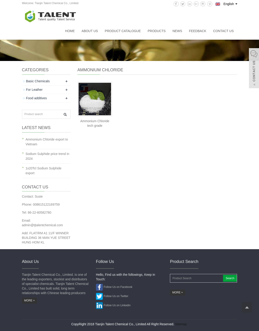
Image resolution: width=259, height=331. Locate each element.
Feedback (197, 31)
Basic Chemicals (38, 81)
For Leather (34, 89)
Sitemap (181, 324)
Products (157, 31)
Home (70, 31)
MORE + (29, 300)
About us (90, 31)
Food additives (36, 98)
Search (230, 278)
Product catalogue (123, 31)
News (177, 31)
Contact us (223, 31)
